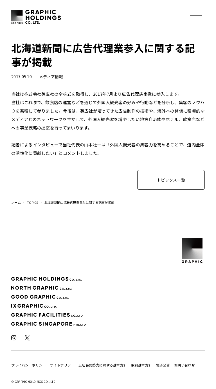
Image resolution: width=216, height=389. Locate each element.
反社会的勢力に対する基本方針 (102, 365)
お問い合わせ (184, 365)
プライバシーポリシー (28, 365)
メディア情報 (51, 76)
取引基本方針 (141, 365)
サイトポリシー (62, 365)
